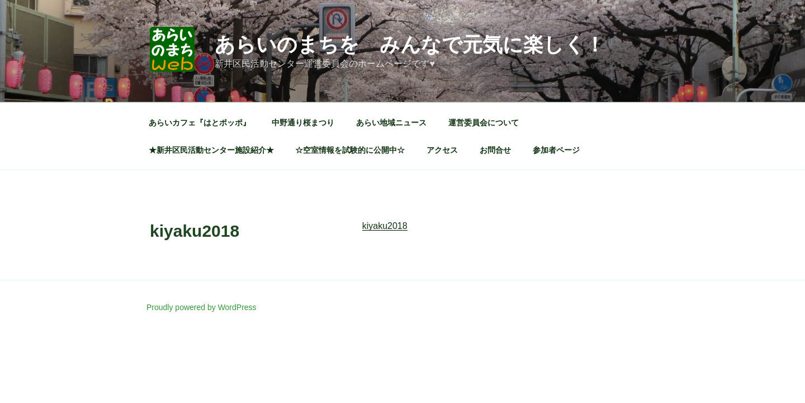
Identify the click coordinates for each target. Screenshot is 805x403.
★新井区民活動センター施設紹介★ (211, 150)
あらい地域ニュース (391, 122)
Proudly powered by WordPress (201, 307)
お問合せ (495, 150)
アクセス (442, 150)
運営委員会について (483, 122)
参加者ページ (556, 150)
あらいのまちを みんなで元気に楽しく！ (410, 44)
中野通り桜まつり (303, 122)
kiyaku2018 (385, 226)
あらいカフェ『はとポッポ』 (199, 122)
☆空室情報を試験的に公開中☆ (350, 150)
